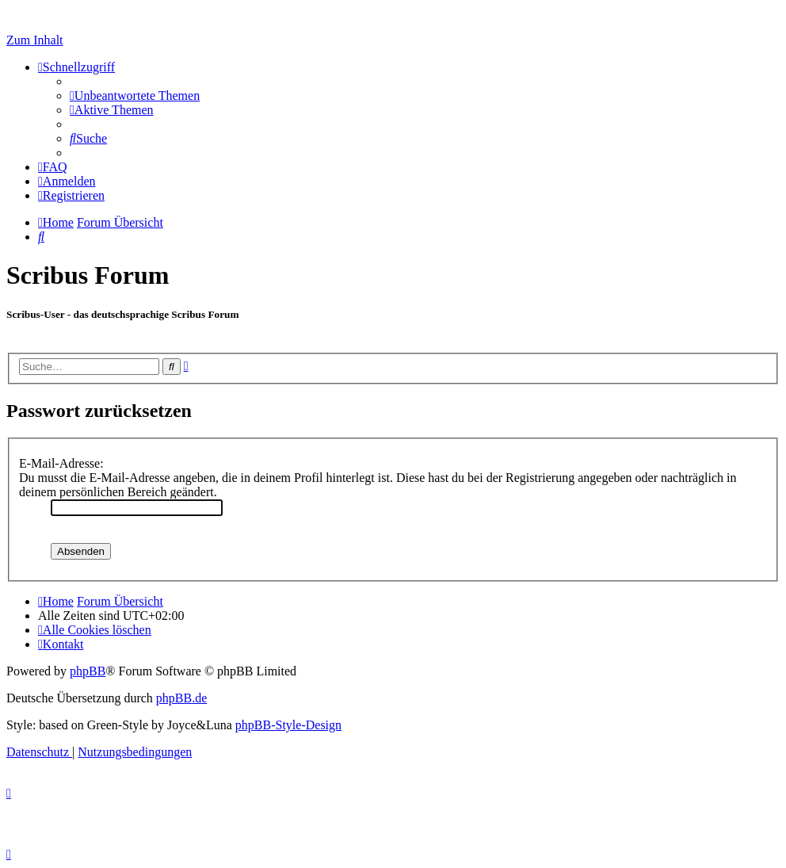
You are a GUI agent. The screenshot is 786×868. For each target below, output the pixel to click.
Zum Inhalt (34, 40)
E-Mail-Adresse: (61, 463)
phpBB (87, 671)
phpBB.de (181, 698)
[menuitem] (135, 95)
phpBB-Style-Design (288, 725)
